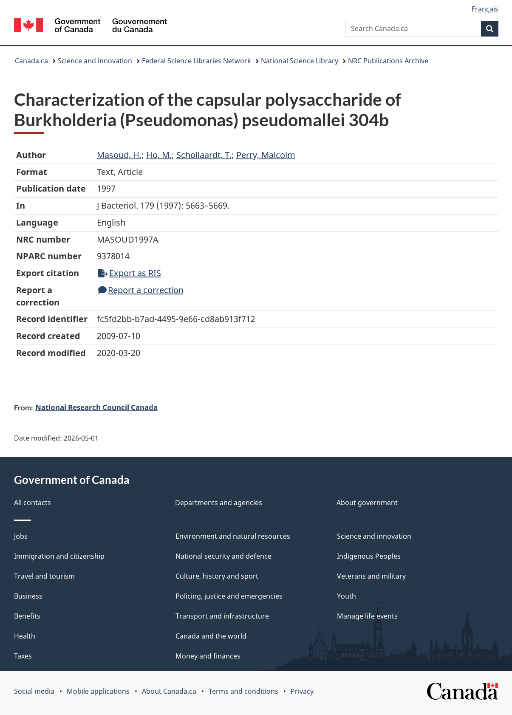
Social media (34, 691)
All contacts (32, 502)
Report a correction (141, 290)
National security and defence (223, 556)
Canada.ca (31, 60)
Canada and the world (210, 636)
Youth (346, 596)
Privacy (302, 691)
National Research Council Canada (96, 407)
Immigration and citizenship (59, 556)
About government (367, 502)
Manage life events (367, 616)
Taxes (23, 656)
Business (28, 596)
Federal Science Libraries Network (196, 60)
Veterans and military (371, 576)
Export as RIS (129, 273)
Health (24, 636)
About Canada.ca (169, 691)
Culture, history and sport (216, 576)
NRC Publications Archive (388, 60)
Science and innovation (95, 60)
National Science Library (299, 60)
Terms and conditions (243, 691)
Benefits (27, 616)
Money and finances (207, 656)
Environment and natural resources (232, 536)
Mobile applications (98, 691)
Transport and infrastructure (222, 616)
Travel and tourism (44, 576)
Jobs (21, 536)
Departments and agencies (218, 502)
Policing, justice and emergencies (229, 596)
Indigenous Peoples (369, 556)
